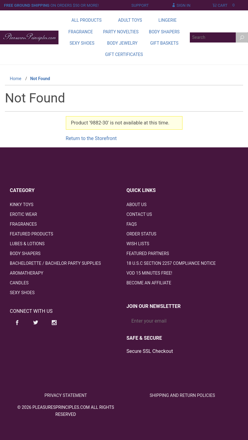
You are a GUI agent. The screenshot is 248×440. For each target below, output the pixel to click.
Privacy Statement (65, 395)
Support (140, 5)
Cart (225, 5)
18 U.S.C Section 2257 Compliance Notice (171, 263)
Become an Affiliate (148, 282)
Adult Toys (130, 20)
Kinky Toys (21, 204)
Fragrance (80, 31)
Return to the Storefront (91, 138)
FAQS (131, 224)
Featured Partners (147, 253)
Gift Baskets (164, 43)
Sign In (181, 5)
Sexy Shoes (82, 43)
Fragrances (23, 224)
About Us (136, 204)
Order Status (141, 233)
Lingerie (167, 20)
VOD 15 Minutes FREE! (149, 273)
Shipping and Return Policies (182, 395)
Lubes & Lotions (27, 243)
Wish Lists (137, 243)
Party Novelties (121, 31)
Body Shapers (164, 31)
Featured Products (31, 233)
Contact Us (139, 214)
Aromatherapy (26, 273)
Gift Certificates (124, 54)
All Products (86, 20)
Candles (19, 282)
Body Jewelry (122, 43)
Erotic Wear (23, 214)
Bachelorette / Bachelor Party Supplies (55, 263)
